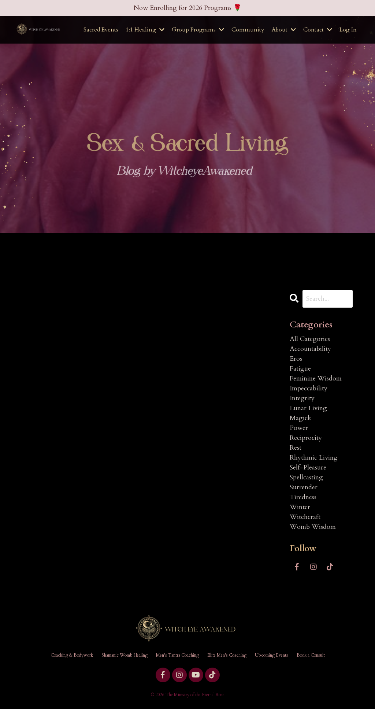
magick (300, 418)
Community (247, 30)
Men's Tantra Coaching (177, 655)
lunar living (308, 408)
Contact (317, 30)
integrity (302, 398)
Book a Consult (311, 655)
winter (300, 507)
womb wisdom (313, 526)
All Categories (310, 339)
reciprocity (306, 437)
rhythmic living (314, 457)
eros (296, 358)
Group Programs (198, 30)
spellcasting (306, 477)
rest (295, 447)
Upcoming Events (271, 655)
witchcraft (305, 516)
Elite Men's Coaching (226, 655)
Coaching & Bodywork (72, 655)
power (299, 428)
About (284, 30)
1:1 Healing (145, 30)
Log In (348, 30)
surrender (304, 487)
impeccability (308, 388)
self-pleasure (308, 467)
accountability (310, 348)
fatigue (300, 368)
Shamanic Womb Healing (124, 655)
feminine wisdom (316, 378)
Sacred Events (100, 30)
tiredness (303, 497)
